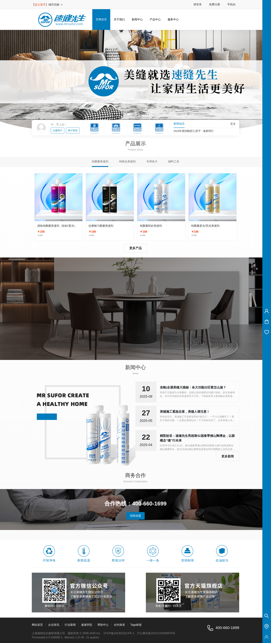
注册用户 (57, 130)
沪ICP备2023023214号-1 (119, 633)
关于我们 (119, 19)
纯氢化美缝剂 (127, 161)
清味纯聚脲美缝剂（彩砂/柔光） (57, 225)
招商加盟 (135, 515)
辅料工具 (173, 161)
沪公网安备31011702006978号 (156, 633)
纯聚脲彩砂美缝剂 (151, 225)
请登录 (197, 4)
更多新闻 (227, 456)
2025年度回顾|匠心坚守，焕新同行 (194, 131)
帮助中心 (103, 624)
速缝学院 (86, 624)
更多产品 (135, 248)
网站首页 (37, 624)
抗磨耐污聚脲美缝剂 (100, 225)
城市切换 (55, 4)
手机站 (231, 4)
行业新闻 (70, 624)
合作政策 (119, 624)
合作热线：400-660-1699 (135, 503)
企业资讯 (53, 624)
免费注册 (214, 4)
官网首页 (101, 19)
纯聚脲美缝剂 (100, 161)
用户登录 (73, 130)
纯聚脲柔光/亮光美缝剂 (205, 225)
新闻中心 (137, 19)
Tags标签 (136, 624)
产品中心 (155, 19)
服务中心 (173, 19)
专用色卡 (151, 161)
